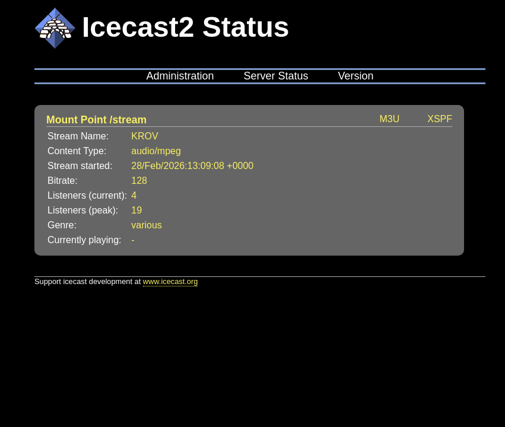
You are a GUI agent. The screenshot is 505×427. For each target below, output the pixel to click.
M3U (389, 119)
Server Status (275, 76)
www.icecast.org (170, 281)
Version (356, 76)
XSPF (439, 119)
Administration (180, 76)
